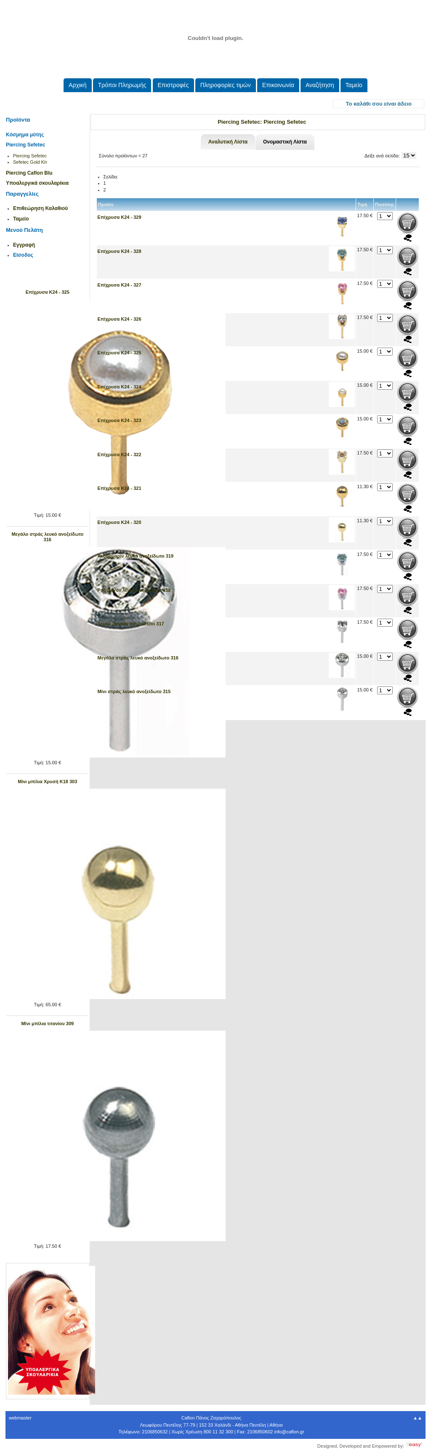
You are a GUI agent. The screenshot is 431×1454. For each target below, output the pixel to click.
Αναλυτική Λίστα (227, 142)
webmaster (20, 1417)
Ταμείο (354, 85)
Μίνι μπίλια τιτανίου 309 (47, 1023)
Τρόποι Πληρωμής (122, 85)
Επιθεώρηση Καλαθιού (40, 208)
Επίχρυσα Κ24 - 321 (119, 488)
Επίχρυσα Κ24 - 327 (119, 284)
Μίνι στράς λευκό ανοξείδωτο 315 (134, 691)
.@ (289, 1431)
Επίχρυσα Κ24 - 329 (119, 217)
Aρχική (78, 85)
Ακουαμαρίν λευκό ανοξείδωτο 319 (136, 555)
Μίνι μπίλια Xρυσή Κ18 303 (47, 781)
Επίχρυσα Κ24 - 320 (119, 522)
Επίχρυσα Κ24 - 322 (119, 454)
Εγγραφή (24, 245)
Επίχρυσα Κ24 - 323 (119, 420)
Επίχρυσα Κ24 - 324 (119, 386)
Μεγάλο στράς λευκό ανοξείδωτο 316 (47, 537)
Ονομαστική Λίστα (285, 142)
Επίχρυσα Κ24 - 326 (119, 319)
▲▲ (417, 1417)
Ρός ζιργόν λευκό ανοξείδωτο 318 (134, 590)
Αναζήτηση (320, 85)
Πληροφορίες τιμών (225, 85)
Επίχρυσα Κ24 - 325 (47, 292)
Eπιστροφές (173, 85)
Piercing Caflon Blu (29, 173)
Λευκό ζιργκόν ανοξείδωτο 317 (131, 623)
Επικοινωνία (278, 85)
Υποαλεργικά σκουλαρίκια (37, 183)
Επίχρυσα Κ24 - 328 (119, 251)
